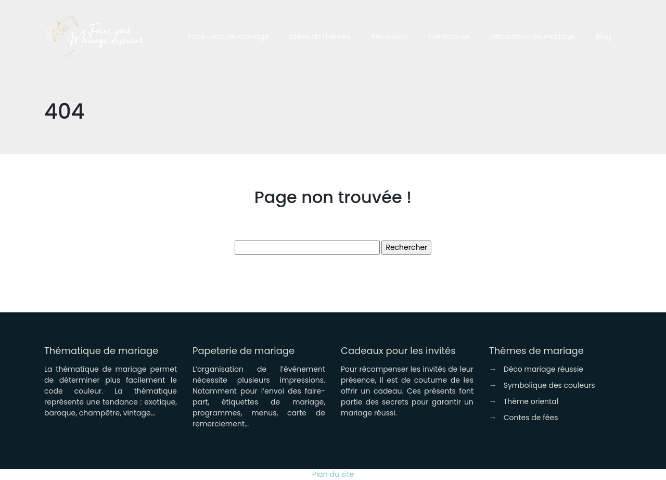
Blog (603, 36)
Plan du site (333, 474)
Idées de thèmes (320, 36)
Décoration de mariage (532, 36)
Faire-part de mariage (228, 36)
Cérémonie (449, 36)
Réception (389, 36)
